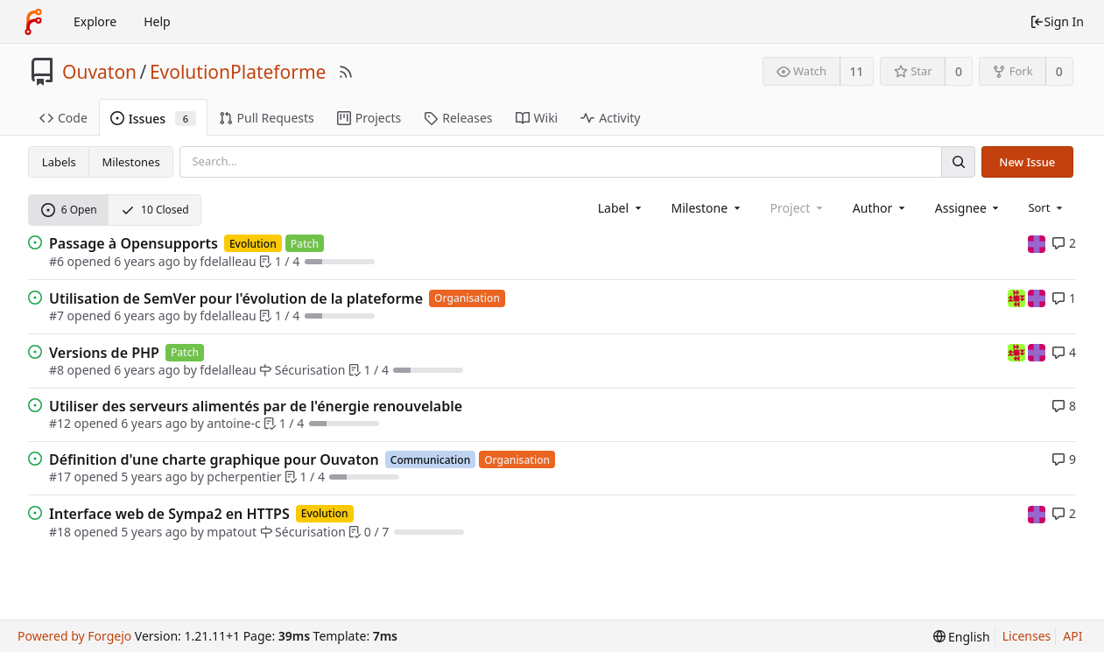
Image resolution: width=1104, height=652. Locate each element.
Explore (95, 21)
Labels (59, 162)
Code (63, 117)
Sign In (1057, 21)
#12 (60, 423)
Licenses (1026, 635)
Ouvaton (99, 72)
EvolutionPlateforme (238, 72)
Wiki (537, 117)
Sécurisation (302, 369)
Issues (153, 118)
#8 (56, 369)
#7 (56, 315)
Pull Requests (266, 117)
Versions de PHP (104, 352)
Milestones (131, 162)
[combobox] (621, 208)
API (1072, 635)
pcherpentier (244, 476)
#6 (56, 261)
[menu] (1046, 207)
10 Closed (155, 209)
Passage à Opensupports (133, 243)
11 (856, 71)
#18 (60, 531)
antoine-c (233, 423)
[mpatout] (1036, 243)
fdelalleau (228, 261)
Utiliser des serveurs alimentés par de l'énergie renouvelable (255, 406)
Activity (610, 117)
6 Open (69, 209)
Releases (458, 117)
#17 (60, 476)
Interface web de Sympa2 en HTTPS (169, 513)
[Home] (33, 22)
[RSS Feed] (346, 72)
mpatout (232, 531)
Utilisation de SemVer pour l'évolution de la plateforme (236, 298)
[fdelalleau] (1018, 297)
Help (157, 21)
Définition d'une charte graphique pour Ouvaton (214, 459)
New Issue (1027, 162)
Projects (369, 117)
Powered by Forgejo (74, 635)
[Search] (957, 161)
